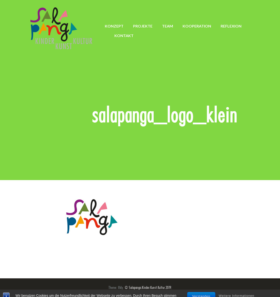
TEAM (167, 26)
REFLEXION (231, 26)
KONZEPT (114, 26)
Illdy (120, 287)
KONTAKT (124, 35)
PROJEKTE (142, 26)
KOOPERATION (197, 26)
